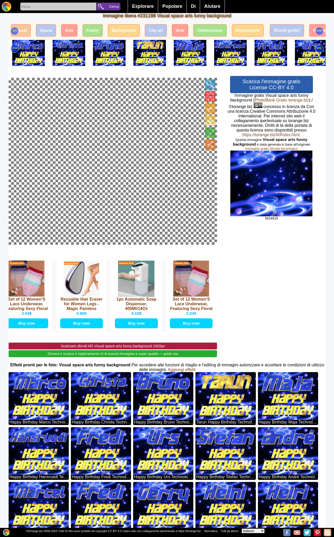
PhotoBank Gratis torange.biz (282, 100)
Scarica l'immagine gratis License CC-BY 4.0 (271, 84)
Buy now (27, 250)
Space (47, 30)
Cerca (114, 6)
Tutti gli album (229, 531)
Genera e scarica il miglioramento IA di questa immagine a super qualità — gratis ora (113, 281)
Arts (71, 30)
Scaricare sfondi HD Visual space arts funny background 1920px (113, 273)
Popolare (172, 6)
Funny (95, 30)
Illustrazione (254, 30)
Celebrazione (215, 30)
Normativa (210, 531)
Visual (21, 30)
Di (193, 6)
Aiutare (212, 6)
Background (127, 30)
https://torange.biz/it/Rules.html (271, 135)
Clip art (159, 30)
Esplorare (143, 6)
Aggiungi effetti (181, 297)
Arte (185, 30)
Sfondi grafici (294, 30)
